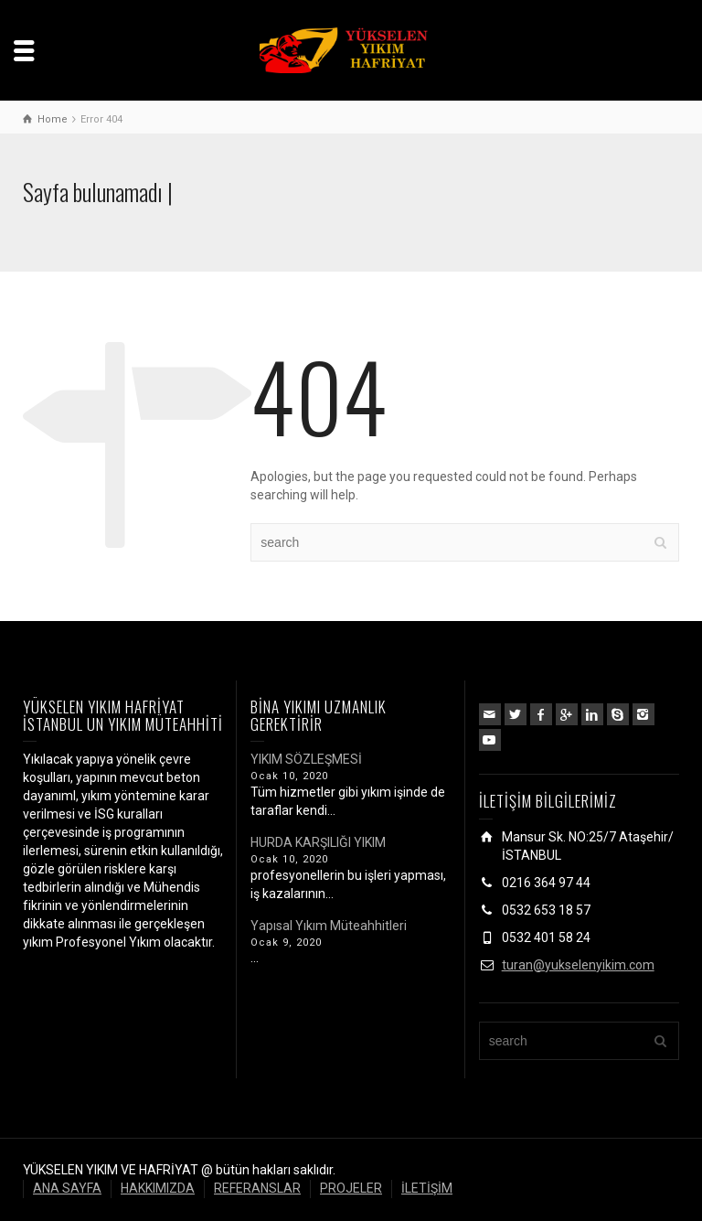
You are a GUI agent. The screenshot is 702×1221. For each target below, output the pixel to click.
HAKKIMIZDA (158, 1188)
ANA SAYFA (67, 1188)
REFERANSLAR (257, 1188)
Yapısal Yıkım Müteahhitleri (328, 925)
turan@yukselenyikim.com (578, 965)
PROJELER (351, 1188)
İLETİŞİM (426, 1188)
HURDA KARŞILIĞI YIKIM (318, 842)
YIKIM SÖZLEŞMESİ (306, 759)
